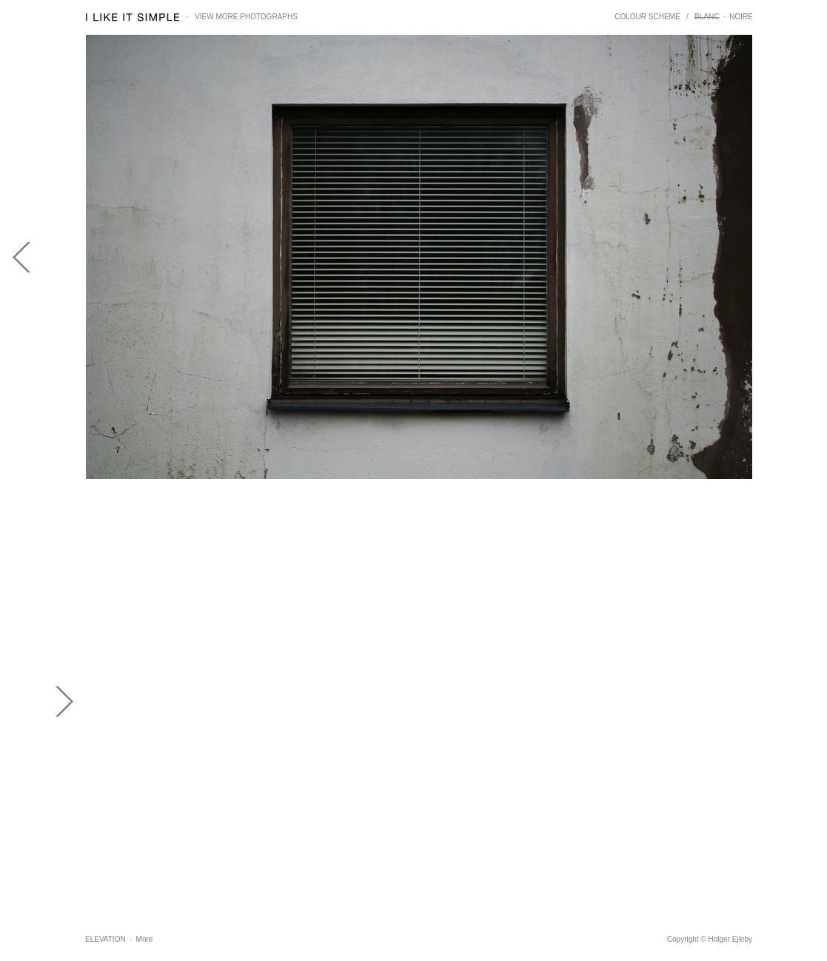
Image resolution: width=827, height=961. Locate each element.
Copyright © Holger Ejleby (709, 939)
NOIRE (741, 17)
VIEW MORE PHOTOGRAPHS (246, 17)
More (144, 939)
